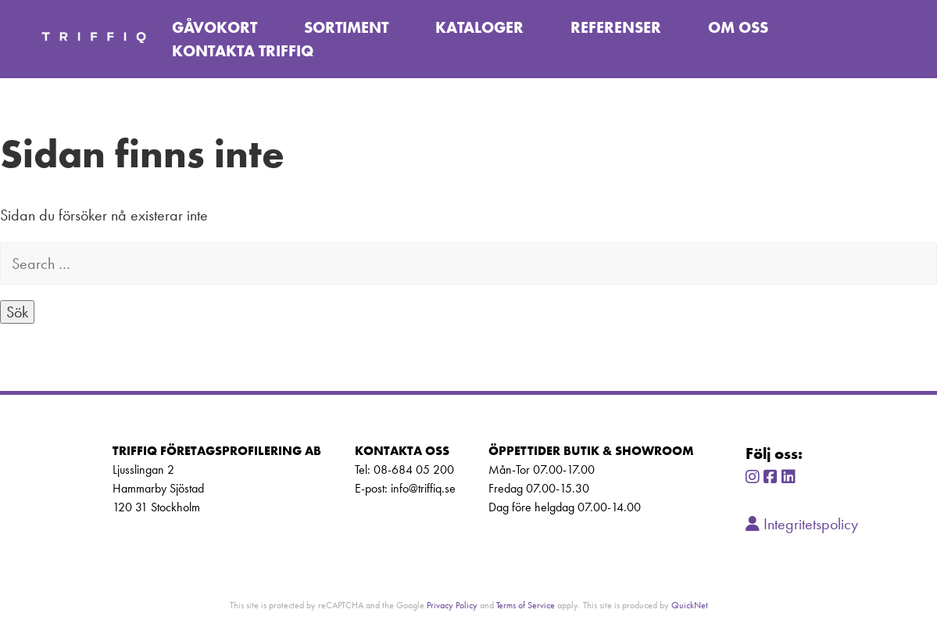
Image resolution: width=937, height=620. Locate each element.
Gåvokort (214, 27)
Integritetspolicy (802, 523)
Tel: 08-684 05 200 (404, 469)
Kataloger (479, 27)
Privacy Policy (452, 605)
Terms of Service (525, 605)
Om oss (738, 27)
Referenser (615, 27)
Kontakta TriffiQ (242, 50)
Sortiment (346, 27)
